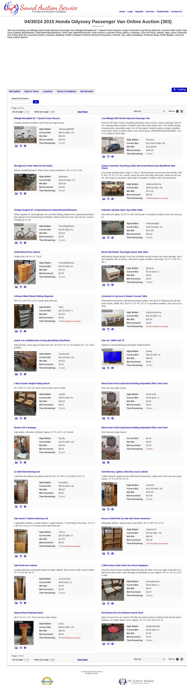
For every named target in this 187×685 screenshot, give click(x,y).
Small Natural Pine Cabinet (27, 252)
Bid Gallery (14, 91)
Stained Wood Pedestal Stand (28, 613)
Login (130, 11)
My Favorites (87, 91)
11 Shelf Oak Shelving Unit (27, 472)
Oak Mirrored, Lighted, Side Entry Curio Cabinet (124, 472)
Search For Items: (20, 98)
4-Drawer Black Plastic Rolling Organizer (33, 296)
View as (171, 111)
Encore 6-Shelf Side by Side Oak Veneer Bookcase (125, 518)
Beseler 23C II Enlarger (25, 427)
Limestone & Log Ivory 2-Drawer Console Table (124, 296)
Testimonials (163, 11)
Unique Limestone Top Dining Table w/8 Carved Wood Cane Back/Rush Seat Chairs (138, 167)
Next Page (83, 112)
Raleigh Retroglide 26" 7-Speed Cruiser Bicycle (37, 118)
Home (122, 11)
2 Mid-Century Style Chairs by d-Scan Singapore (124, 565)
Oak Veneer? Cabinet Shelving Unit (31, 518)
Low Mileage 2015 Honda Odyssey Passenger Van (125, 118)
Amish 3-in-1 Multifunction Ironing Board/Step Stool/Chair (42, 340)
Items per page (41, 112)
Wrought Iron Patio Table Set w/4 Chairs (33, 166)
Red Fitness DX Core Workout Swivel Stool (122, 613)
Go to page (17, 112)
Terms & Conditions (66, 91)
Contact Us (176, 11)
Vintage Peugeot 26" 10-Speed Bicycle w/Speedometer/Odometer (45, 210)
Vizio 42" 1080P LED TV (112, 340)
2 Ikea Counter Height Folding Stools (32, 383)
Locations (47, 91)
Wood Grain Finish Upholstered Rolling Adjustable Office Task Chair (134, 383)
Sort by (137, 111)
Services (150, 11)
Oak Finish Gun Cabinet (25, 565)
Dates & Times (31, 91)
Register (139, 11)
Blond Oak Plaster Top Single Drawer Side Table (124, 252)
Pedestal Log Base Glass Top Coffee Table (122, 210)
